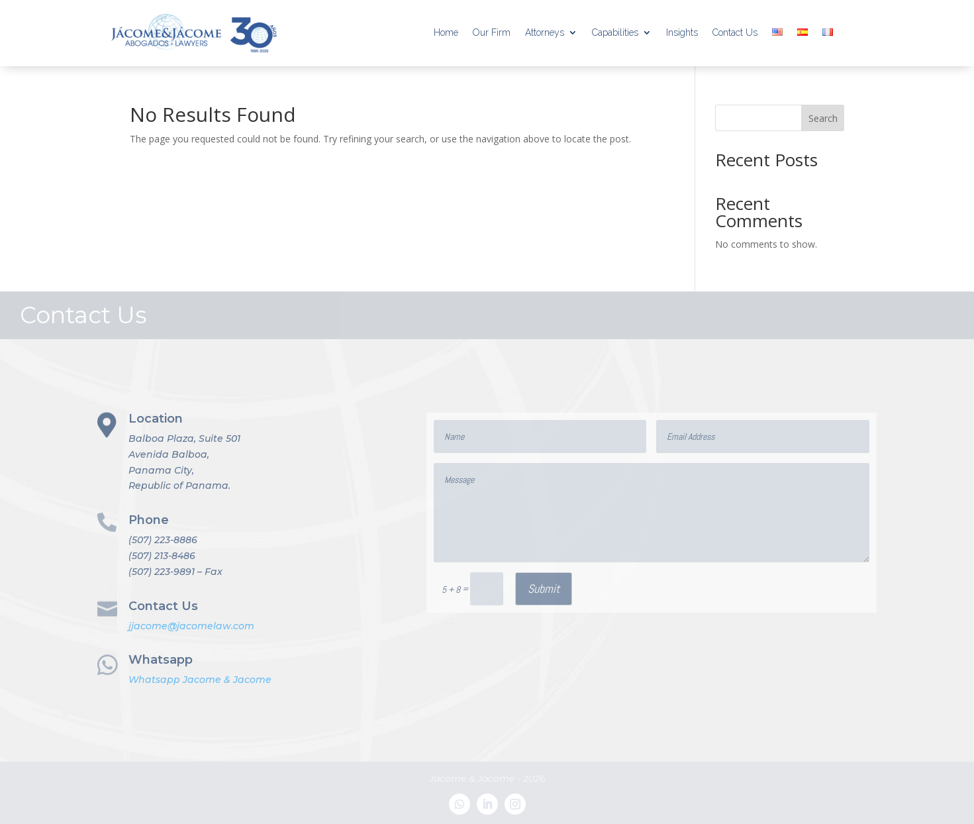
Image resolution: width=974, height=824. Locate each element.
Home (446, 32)
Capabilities (615, 32)
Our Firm (492, 32)
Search (823, 118)
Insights (682, 32)
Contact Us (734, 32)
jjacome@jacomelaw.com (191, 626)
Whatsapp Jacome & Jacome (199, 680)
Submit (544, 588)
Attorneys (544, 32)
